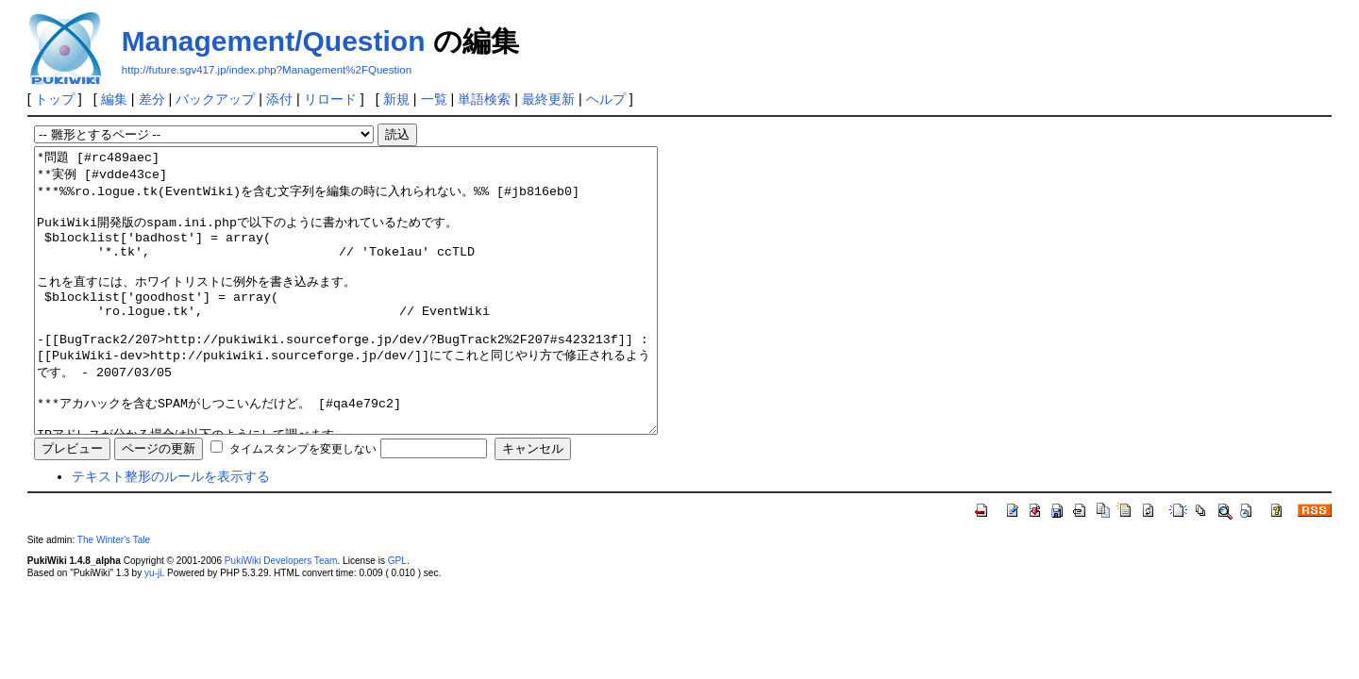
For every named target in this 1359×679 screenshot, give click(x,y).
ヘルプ (606, 99)
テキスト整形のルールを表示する (171, 532)
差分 (152, 99)
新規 (396, 99)
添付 (279, 99)
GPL (397, 617)
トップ (55, 99)
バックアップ (215, 99)
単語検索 (484, 99)
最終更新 (548, 99)
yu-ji (152, 629)
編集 (114, 99)
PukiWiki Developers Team (281, 617)
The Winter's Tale (113, 596)
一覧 (434, 99)
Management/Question (274, 41)
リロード (330, 99)
